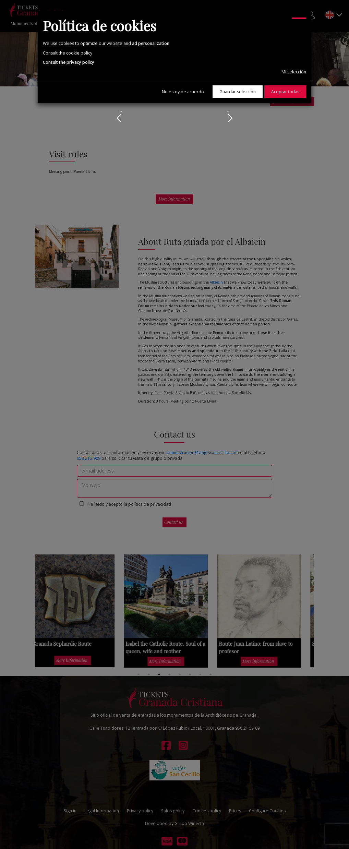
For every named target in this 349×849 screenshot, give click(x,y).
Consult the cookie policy (67, 53)
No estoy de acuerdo (183, 92)
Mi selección (293, 72)
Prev (120, 116)
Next (228, 116)
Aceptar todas (285, 92)
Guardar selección (237, 92)
